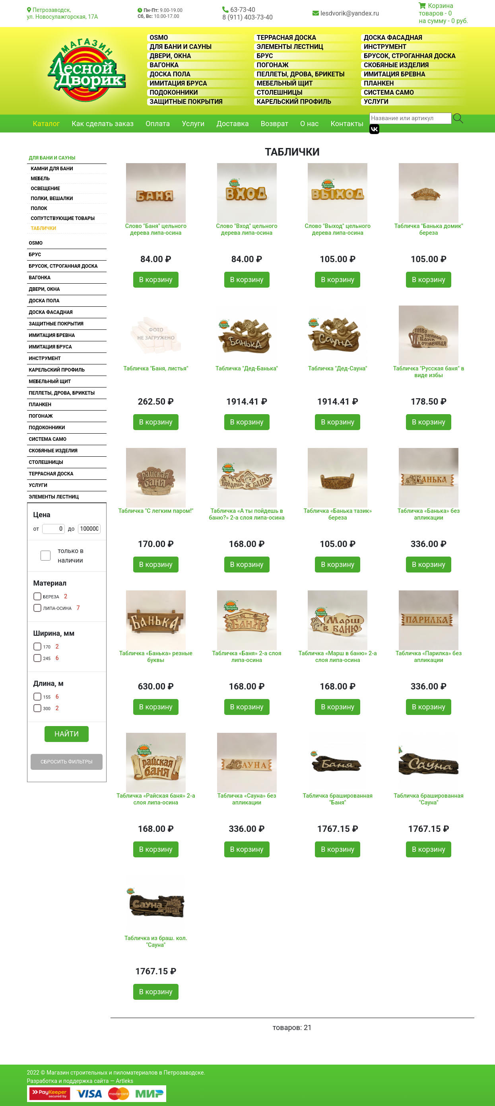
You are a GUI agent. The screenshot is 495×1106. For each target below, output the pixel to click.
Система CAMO (389, 93)
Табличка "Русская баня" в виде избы (428, 372)
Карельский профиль (294, 102)
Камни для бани (52, 168)
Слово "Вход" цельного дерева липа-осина (247, 229)
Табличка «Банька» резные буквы (155, 657)
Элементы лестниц (290, 47)
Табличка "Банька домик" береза (428, 229)
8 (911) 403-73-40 (247, 17)
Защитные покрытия (186, 102)
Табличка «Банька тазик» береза (337, 514)
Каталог (46, 123)
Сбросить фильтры (67, 762)
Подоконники (174, 93)
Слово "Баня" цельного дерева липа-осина (155, 229)
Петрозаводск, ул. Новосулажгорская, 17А (62, 13)
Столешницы (280, 93)
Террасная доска (286, 38)
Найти (66, 734)
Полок (39, 208)
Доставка (232, 123)
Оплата (158, 123)
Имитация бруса (178, 83)
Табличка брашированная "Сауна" (429, 799)
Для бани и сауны (181, 47)
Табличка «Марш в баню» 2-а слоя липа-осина (338, 657)
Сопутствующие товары (63, 218)
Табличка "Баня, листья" (155, 368)
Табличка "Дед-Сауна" (337, 368)
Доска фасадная (393, 38)
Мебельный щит (285, 83)
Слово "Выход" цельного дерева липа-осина (338, 229)
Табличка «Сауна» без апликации (246, 799)
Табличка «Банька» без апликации (429, 514)
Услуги (376, 102)
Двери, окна (170, 56)
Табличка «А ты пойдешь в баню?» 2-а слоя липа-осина (246, 514)
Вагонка (164, 65)
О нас (309, 123)
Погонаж (273, 65)
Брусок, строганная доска (410, 56)
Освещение (45, 188)
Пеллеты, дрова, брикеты (301, 74)
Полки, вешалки (52, 198)
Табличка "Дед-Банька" (246, 368)
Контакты (347, 123)
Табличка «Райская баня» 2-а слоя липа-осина (155, 799)
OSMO (159, 38)
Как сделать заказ (103, 123)
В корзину (156, 279)
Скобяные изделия (396, 65)
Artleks (124, 1081)
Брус (265, 56)
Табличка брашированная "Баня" (338, 799)
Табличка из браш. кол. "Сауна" (155, 941)
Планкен (379, 83)
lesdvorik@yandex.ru (349, 13)
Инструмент (385, 47)
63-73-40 (242, 10)
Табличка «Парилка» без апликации (429, 657)
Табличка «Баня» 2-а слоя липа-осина (246, 657)
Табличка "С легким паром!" (155, 511)
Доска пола (170, 74)
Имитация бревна (394, 74)
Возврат (274, 123)
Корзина (440, 6)
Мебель (40, 178)
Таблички (43, 228)
